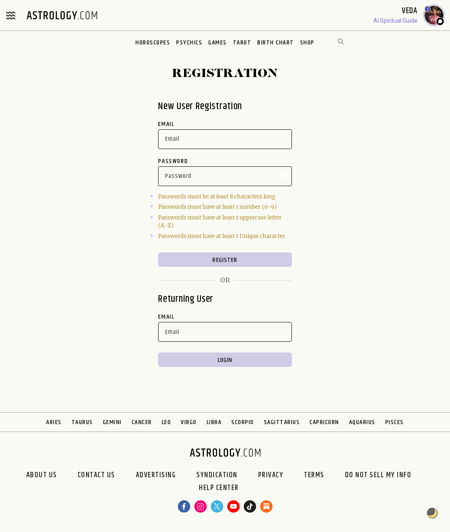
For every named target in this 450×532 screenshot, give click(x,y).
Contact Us (96, 475)
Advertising (156, 475)
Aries (54, 422)
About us (41, 475)
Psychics (189, 42)
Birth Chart (275, 42)
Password (173, 161)
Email (166, 124)
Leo (166, 422)
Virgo (189, 422)
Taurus (82, 422)
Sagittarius (282, 422)
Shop (307, 42)
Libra (214, 422)
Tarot (242, 42)
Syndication (217, 475)
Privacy (271, 475)
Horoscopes (152, 42)
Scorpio (242, 422)
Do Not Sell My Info (378, 475)
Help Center (219, 488)
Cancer (142, 422)
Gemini (112, 422)
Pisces (394, 422)
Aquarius (362, 422)
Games (217, 42)
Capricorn (324, 422)
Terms (314, 475)
